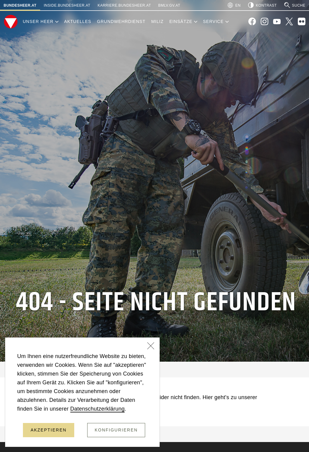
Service (213, 21)
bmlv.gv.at (169, 5)
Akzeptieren (48, 430)
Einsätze (180, 21)
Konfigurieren (116, 430)
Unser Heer (38, 21)
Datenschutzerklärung (97, 409)
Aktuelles (77, 21)
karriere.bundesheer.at (124, 5)
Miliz (157, 21)
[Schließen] (151, 346)
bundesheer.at (20, 5)
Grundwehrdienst (121, 21)
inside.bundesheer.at (67, 5)
